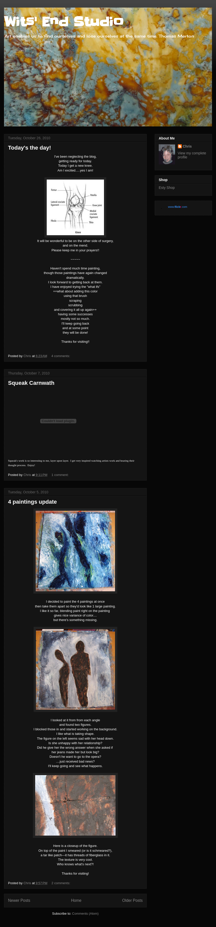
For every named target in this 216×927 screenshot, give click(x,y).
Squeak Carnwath (31, 383)
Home (76, 900)
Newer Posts (19, 900)
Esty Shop (167, 188)
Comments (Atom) (85, 913)
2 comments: (61, 883)
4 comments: (61, 356)
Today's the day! (29, 148)
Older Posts (132, 900)
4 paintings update (32, 502)
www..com (177, 206)
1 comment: (60, 475)
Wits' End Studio (64, 22)
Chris (187, 146)
